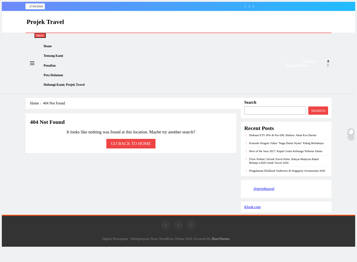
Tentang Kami (57, 60)
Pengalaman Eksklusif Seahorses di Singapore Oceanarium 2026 (287, 184)
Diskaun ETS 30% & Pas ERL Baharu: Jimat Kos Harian (282, 148)
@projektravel (263, 202)
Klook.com (252, 220)
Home (51, 47)
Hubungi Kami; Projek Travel (68, 97)
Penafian (53, 72)
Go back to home (131, 157)
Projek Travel (45, 21)
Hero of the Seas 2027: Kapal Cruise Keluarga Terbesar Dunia (285, 164)
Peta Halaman (57, 84)
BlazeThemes (221, 252)
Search (250, 116)
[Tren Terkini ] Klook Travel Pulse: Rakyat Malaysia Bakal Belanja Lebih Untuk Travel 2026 (284, 174)
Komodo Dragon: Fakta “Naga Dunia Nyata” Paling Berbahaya (286, 156)
